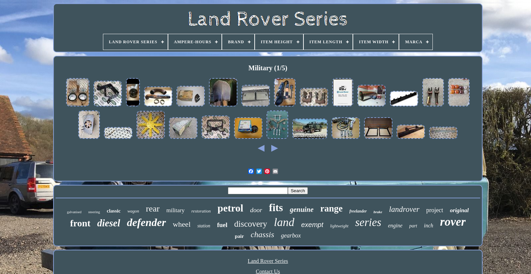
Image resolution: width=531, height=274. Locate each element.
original (459, 210)
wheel (182, 224)
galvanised (74, 212)
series (368, 222)
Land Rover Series (268, 261)
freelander (358, 211)
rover (453, 221)
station (203, 225)
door (256, 210)
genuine (302, 209)
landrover (404, 209)
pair (239, 236)
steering (94, 212)
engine (395, 225)
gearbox (291, 235)
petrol (230, 208)
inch (428, 225)
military (175, 210)
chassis (262, 234)
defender (146, 222)
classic (114, 211)
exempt (312, 224)
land (284, 222)
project (434, 210)
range (331, 208)
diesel (108, 223)
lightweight (339, 226)
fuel (222, 224)
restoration (201, 211)
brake (378, 212)
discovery (250, 223)
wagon (133, 211)
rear (153, 209)
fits (276, 208)
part (413, 225)
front (80, 223)
